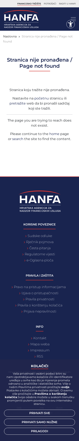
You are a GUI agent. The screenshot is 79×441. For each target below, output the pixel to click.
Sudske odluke (40, 236)
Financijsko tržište (29, 3)
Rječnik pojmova (40, 242)
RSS (40, 356)
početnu (42, 98)
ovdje (65, 387)
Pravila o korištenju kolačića (39, 305)
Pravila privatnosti (39, 299)
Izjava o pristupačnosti (39, 293)
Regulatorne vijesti (40, 254)
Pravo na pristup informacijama (40, 287)
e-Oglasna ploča (40, 260)
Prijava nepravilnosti (40, 311)
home (54, 134)
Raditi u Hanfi (67, 3)
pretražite (18, 103)
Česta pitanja (40, 248)
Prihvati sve (39, 413)
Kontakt (39, 338)
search (17, 139)
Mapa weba (40, 344)
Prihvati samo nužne (39, 422)
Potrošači (50, 3)
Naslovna (10, 36)
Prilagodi (39, 431)
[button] (70, 24)
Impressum (40, 350)
